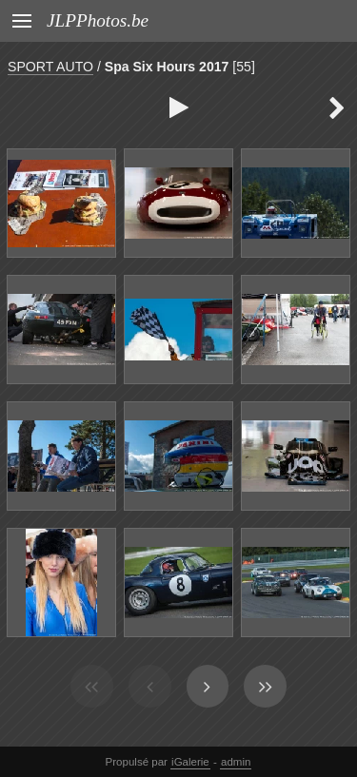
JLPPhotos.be (98, 20)
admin (235, 761)
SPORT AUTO (50, 66)
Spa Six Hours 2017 (167, 66)
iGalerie (190, 761)
